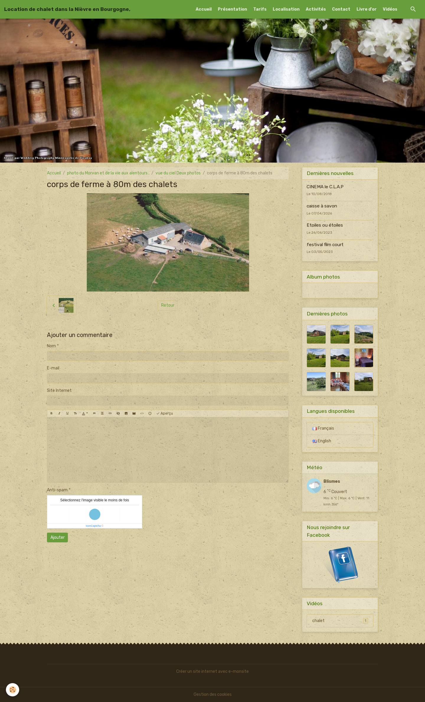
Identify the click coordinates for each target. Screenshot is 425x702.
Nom (51, 345)
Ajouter (57, 537)
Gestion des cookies (213, 694)
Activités (316, 9)
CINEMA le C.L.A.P (325, 186)
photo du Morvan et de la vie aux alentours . (108, 173)
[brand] (67, 9)
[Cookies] (12, 689)
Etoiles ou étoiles (325, 225)
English (321, 441)
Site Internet (59, 390)
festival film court (325, 244)
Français (323, 428)
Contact (341, 9)
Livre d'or (367, 9)
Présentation (232, 9)
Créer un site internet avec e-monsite (212, 671)
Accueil (204, 9)
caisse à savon (322, 206)
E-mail (53, 368)
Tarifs (260, 9)
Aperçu (164, 413)
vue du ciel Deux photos (178, 173)
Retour (167, 305)
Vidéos (390, 9)
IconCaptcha (93, 525)
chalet (340, 621)
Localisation (286, 9)
